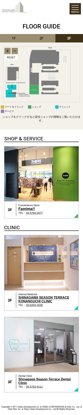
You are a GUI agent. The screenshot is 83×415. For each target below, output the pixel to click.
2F (41, 38)
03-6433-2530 (34, 305)
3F (69, 38)
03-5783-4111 (34, 386)
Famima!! (26, 209)
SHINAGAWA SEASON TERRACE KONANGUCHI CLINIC (43, 299)
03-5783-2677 (34, 212)
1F (14, 38)
